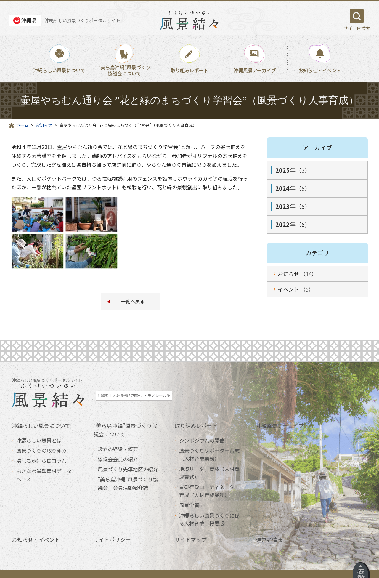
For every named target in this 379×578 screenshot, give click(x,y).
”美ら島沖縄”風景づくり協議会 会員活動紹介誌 (128, 471)
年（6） (293, 224)
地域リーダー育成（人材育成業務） (209, 461)
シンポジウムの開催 (201, 429)
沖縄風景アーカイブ (255, 70)
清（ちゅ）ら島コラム (41, 449)
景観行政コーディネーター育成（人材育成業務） (209, 479)
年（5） (293, 188)
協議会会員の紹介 (118, 447)
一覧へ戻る (132, 301)
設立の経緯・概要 (118, 437)
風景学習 (189, 493)
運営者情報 (269, 528)
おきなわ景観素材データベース (44, 463)
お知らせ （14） (297, 274)
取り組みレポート (189, 70)
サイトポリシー (112, 528)
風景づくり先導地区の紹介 (128, 457)
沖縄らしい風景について (59, 70)
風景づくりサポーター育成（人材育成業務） (209, 443)
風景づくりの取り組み (41, 439)
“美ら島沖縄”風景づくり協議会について (124, 70)
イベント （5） (296, 289)
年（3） (293, 170)
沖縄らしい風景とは (39, 429)
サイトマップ (191, 528)
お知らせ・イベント (319, 70)
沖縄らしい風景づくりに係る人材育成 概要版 (209, 507)
